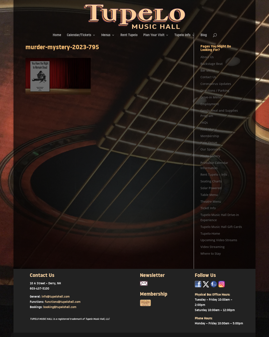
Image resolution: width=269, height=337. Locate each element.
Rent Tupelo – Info (213, 174)
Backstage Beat (211, 64)
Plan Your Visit (153, 35)
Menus (105, 35)
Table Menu (209, 195)
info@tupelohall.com (56, 296)
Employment (209, 104)
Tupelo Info (182, 35)
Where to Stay (210, 253)
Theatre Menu (210, 201)
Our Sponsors (210, 149)
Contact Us (208, 77)
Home (57, 35)
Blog (203, 35)
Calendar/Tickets (79, 35)
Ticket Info (208, 208)
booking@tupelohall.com (59, 307)
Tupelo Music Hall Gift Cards (221, 227)
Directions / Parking (214, 90)
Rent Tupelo (129, 35)
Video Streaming (212, 247)
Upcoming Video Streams (218, 240)
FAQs (204, 122)
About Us (207, 57)
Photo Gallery (210, 156)
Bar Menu (207, 70)
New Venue (208, 142)
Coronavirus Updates (215, 84)
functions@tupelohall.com (63, 302)
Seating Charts (211, 181)
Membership (209, 136)
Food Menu (208, 129)
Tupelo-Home (210, 233)
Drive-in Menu (210, 97)
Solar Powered (211, 188)
